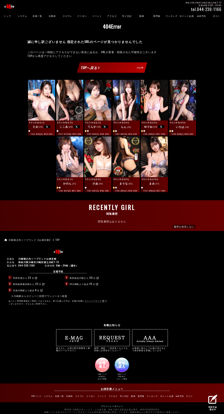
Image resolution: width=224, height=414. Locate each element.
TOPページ (27, 395)
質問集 (156, 15)
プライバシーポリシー (112, 405)
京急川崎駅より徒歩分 (28, 290)
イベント (97, 15)
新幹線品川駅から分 (84, 278)
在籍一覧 (37, 15)
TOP (30, 56)
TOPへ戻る (90, 67)
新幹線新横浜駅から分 (29, 284)
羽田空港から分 (25, 278)
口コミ (216, 15)
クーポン (82, 15)
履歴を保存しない (184, 226)
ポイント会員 (186, 15)
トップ (7, 15)
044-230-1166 (26, 265)
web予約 (201, 15)
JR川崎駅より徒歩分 (84, 284)
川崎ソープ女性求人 (102, 368)
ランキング (172, 15)
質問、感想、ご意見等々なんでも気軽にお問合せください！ (112, 340)
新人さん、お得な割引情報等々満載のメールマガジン (74, 340)
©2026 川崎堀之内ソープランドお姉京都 (85, 408)
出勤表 (52, 15)
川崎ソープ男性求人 (121, 368)
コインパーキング (94, 301)
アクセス (112, 15)
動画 (141, 15)
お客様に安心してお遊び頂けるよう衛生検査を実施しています (150, 340)
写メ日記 (127, 15)
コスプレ (67, 15)
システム (22, 15)
